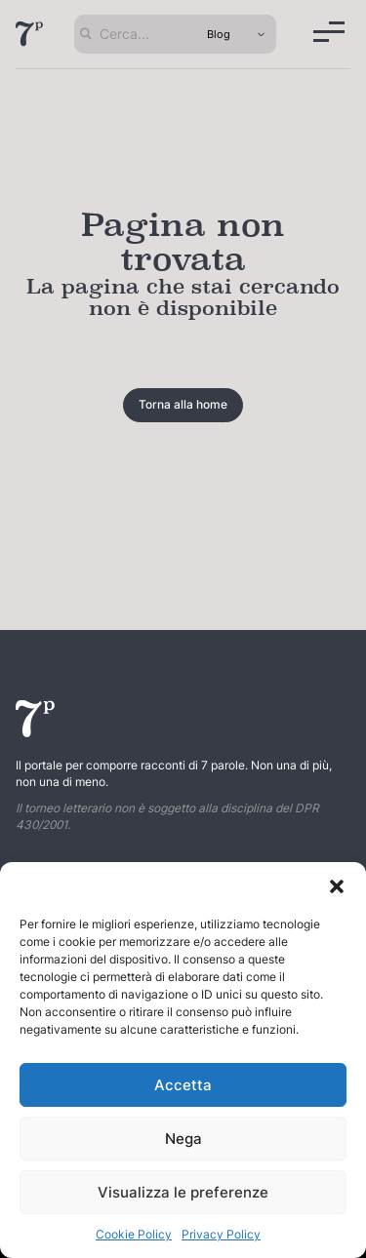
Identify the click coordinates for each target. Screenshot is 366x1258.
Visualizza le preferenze (183, 1192)
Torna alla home (183, 404)
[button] (336, 886)
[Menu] (328, 32)
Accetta (183, 1085)
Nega (183, 1138)
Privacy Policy (221, 1234)
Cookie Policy (134, 1234)
